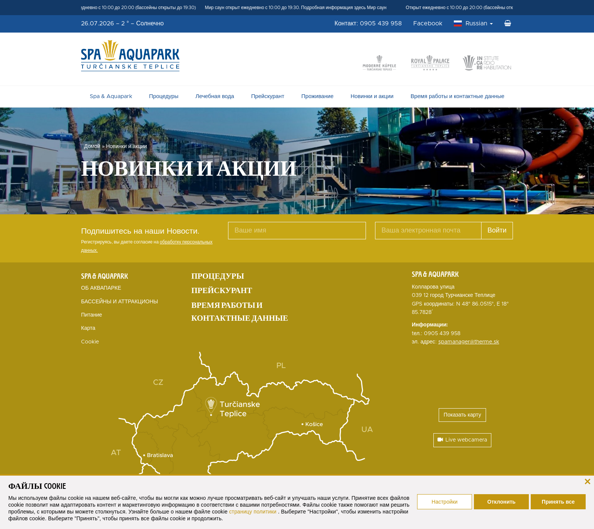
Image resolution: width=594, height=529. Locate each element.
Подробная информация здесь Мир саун (346, 7)
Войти (497, 230)
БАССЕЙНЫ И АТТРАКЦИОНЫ (119, 301)
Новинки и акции (372, 96)
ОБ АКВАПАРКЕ (101, 288)
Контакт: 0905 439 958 (368, 23)
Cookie (90, 342)
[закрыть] (587, 481)
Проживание (317, 96)
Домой (92, 146)
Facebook (427, 23)
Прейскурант (267, 96)
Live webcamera (462, 440)
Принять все (558, 502)
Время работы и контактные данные (458, 96)
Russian (479, 23)
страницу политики (253, 512)
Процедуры (163, 96)
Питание (91, 315)
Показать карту (462, 415)
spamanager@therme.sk (468, 342)
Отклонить (501, 502)
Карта (88, 328)
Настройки (444, 502)
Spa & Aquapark (111, 96)
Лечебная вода (214, 96)
